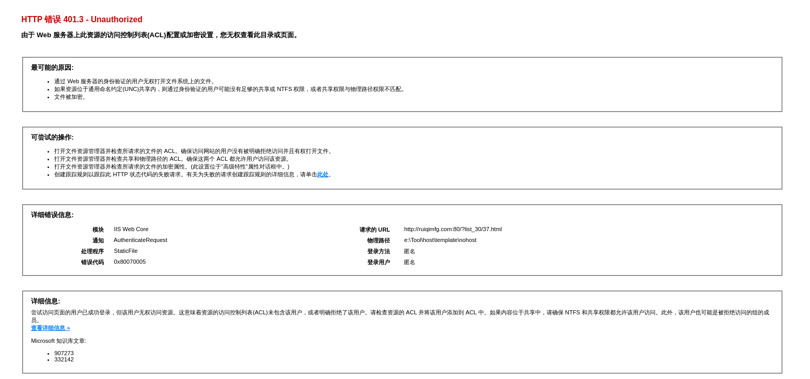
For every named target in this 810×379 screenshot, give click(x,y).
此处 (323, 174)
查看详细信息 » (50, 328)
